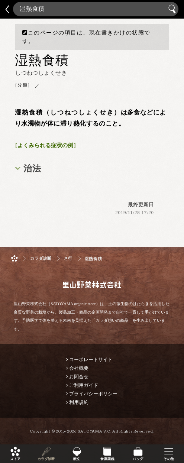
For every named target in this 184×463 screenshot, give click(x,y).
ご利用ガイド (83, 385)
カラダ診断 (46, 459)
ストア (15, 459)
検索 (173, 9)
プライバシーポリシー (93, 393)
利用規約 (78, 402)
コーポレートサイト (91, 359)
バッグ (138, 459)
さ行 (68, 258)
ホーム (14, 258)
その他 (169, 459)
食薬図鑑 (107, 459)
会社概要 (78, 368)
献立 (76, 459)
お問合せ (78, 376)
